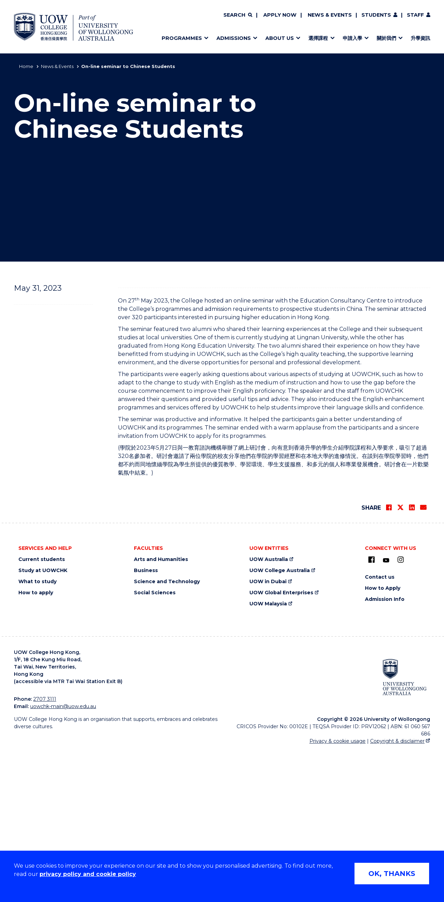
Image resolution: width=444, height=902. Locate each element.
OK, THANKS (391, 873)
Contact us (379, 729)
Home (26, 66)
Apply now (280, 15)
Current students (41, 711)
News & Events (330, 15)
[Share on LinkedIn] (412, 659)
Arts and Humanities (161, 711)
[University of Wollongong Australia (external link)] (405, 829)
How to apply (35, 744)
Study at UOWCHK (42, 722)
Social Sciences (155, 744)
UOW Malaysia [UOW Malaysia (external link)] (268, 755)
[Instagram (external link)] (400, 711)
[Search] (237, 15)
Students (376, 15)
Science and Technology (167, 733)
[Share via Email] (423, 659)
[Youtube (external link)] (386, 712)
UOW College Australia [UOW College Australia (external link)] (279, 722)
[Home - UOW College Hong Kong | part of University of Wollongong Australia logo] (73, 27)
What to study (37, 733)
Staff (415, 15)
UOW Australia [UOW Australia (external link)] (268, 711)
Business (146, 722)
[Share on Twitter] (400, 659)
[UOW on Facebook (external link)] (371, 711)
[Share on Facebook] (389, 659)
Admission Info (384, 751)
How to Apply (382, 740)
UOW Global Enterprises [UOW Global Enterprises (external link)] (281, 744)
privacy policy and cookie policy (88, 874)
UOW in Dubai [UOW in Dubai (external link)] (268, 733)
